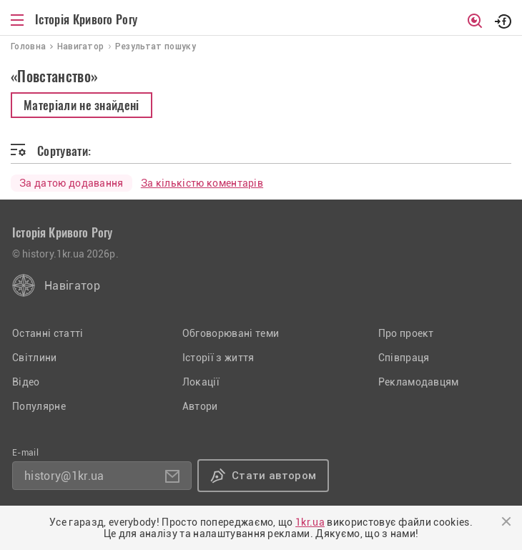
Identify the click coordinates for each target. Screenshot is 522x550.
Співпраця (404, 357)
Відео (26, 382)
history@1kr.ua (64, 476)
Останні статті (47, 333)
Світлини (34, 357)
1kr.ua (310, 522)
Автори (200, 406)
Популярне (39, 406)
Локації (201, 382)
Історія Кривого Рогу (86, 19)
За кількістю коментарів (202, 183)
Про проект (406, 333)
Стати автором (274, 475)
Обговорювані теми (230, 333)
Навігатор (72, 286)
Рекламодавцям (418, 382)
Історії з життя (218, 357)
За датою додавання (71, 183)
